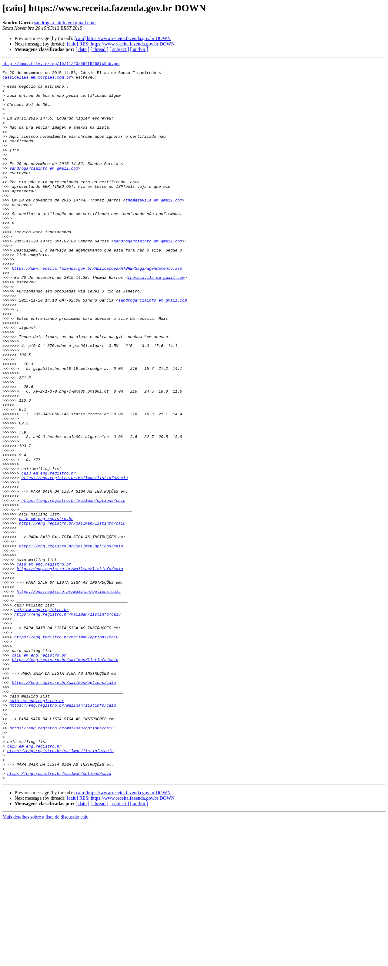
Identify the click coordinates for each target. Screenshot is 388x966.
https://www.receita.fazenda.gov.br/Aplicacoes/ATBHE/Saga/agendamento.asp (97, 310)
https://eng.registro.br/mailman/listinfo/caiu (74, 561)
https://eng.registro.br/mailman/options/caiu (73, 588)
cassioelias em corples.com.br (36, 80)
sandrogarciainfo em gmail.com (64, 22)
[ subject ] (119, 49)
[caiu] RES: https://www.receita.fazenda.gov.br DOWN (121, 43)
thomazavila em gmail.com (153, 228)
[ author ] (139, 49)
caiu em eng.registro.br (48, 556)
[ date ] (82, 49)
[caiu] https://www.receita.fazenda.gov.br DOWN (122, 38)
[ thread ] (100, 49)
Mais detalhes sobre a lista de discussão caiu (45, 960)
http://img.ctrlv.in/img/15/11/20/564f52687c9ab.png (61, 64)
